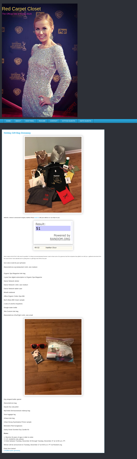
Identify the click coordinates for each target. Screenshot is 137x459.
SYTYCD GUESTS (68, 121)
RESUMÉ (42, 121)
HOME (8, 121)
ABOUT (18, 121)
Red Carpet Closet (21, 8)
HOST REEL (29, 121)
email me (36, 217)
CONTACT (53, 121)
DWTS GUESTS (85, 121)
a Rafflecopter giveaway (12, 450)
